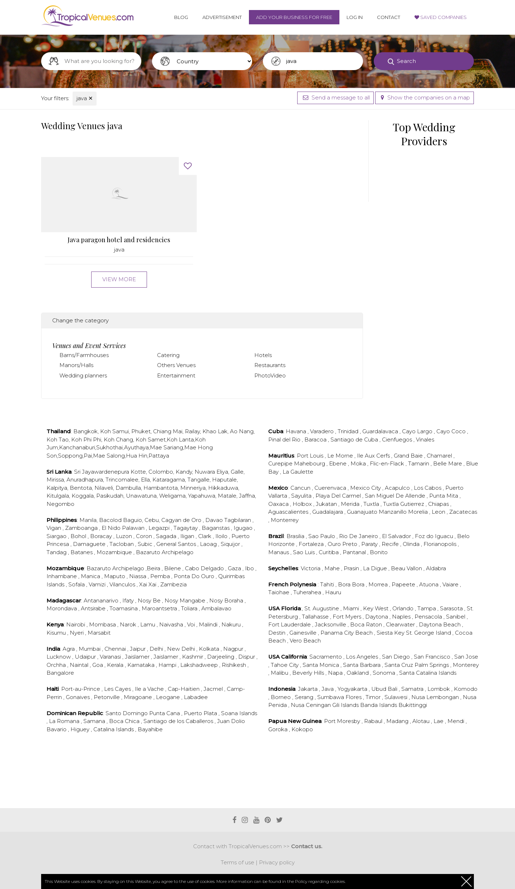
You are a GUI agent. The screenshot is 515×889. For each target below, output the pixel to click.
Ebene (338, 463)
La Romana (65, 721)
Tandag (57, 552)
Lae (439, 721)
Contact (388, 17)
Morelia (418, 511)
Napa (336, 672)
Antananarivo (102, 600)
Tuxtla (372, 503)
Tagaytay (186, 527)
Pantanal (355, 552)
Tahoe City (285, 664)
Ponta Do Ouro (195, 576)
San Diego (396, 656)
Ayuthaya (136, 447)
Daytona (377, 616)
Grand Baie (409, 455)
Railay (192, 431)
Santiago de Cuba (354, 439)
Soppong (70, 455)
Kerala (116, 664)
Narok (129, 624)
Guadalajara (328, 511)
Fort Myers (348, 616)
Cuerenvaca (331, 487)
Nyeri (77, 632)
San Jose (466, 656)
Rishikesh (234, 664)
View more (119, 279)
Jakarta (308, 688)
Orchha (56, 664)
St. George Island (429, 632)
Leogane (168, 697)
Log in (355, 17)
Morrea (378, 584)
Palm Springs (432, 664)
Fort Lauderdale (290, 624)
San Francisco (433, 656)
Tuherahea (308, 592)
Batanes (82, 552)
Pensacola (429, 616)
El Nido (112, 527)
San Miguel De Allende (396, 495)
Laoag (209, 544)
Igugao (244, 527)
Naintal (80, 664)
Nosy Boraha (227, 600)
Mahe (332, 568)
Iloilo (222, 536)
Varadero (322, 431)
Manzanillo (393, 511)
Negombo (60, 503)
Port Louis (311, 455)
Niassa (138, 576)
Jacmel (213, 688)
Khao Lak (214, 431)
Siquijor (231, 544)
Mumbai (90, 648)
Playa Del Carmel (338, 495)
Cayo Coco (451, 431)
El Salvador (397, 536)
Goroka (278, 729)
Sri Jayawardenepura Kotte (110, 471)
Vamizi (98, 584)
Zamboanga (82, 527)
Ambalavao (216, 608)
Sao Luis (304, 552)
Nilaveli (103, 487)
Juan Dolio (231, 721)
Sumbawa (331, 697)
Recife (391, 544)
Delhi (157, 648)
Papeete (404, 584)
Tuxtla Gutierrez (404, 503)
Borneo (281, 697)
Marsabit (99, 632)
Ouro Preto (343, 544)
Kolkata (210, 648)
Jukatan (327, 503)
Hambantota (160, 487)
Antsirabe (94, 608)
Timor (374, 697)
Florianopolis (440, 544)
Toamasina (124, 608)
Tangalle (198, 479)
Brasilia (296, 536)
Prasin (352, 568)
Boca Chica (125, 721)
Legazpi (159, 527)
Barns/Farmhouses (84, 355)
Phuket (141, 431)
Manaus (279, 552)
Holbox (303, 503)
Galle (237, 471)
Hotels (263, 355)
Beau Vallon (407, 568)
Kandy (184, 471)
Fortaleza (312, 544)
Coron (144, 536)
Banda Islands (379, 705)
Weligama (172, 495)
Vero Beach (305, 640)
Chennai (115, 648)
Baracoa (316, 439)
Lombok (439, 688)
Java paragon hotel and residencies (119, 240)
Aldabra (436, 568)
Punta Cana (165, 713)
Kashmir (193, 656)
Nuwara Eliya (211, 471)
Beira (154, 568)
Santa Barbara (362, 664)
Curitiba (329, 552)
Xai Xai (148, 584)
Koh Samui (114, 431)
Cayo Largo (418, 431)
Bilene (173, 568)
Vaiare (451, 584)
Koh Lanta (180, 439)
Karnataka (141, 664)
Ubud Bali (385, 688)
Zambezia (173, 584)
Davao (214, 520)
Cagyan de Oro (182, 520)
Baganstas (216, 527)
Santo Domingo (127, 713)
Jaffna (247, 495)
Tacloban (122, 544)
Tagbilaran (238, 520)
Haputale (224, 479)
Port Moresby (343, 721)
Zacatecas (463, 511)
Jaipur (138, 648)
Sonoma (385, 672)
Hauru (333, 592)
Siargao (57, 536)
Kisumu (56, 632)
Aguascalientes (289, 511)
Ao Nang (242, 431)
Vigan (54, 527)
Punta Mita (444, 495)
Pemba (160, 576)
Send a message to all (335, 97)
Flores (354, 697)
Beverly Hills (308, 672)
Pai (88, 455)
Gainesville (303, 632)
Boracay (101, 536)
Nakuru (231, 624)
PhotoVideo (270, 375)
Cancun (301, 487)
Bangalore (60, 672)
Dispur (247, 656)
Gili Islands (346, 705)
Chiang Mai (167, 431)
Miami (351, 608)
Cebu (151, 520)
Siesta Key (391, 632)
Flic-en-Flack (388, 463)
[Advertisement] (202, 779)
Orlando (403, 608)
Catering (168, 355)
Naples (402, 616)
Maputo (115, 576)
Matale (227, 495)
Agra (69, 648)
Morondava (62, 608)
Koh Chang (118, 439)
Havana (297, 431)
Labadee (196, 697)
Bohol (79, 536)
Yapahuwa (201, 495)
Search (406, 61)
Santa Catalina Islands (427, 672)
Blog (181, 17)
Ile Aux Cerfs (374, 455)
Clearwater (401, 624)
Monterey (466, 664)
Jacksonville (331, 624)
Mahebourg (310, 463)
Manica (91, 576)
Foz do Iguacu (435, 536)
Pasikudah (109, 495)
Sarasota (452, 608)
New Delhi (181, 648)
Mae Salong (109, 455)
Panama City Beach (347, 632)
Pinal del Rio (285, 439)
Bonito (379, 552)
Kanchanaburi (77, 447)
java (84, 98)
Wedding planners (83, 375)
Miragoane (138, 697)
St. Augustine (322, 608)
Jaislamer (138, 656)
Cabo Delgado (205, 568)
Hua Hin (136, 455)
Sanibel (456, 616)
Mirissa (55, 479)
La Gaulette (298, 471)
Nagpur (234, 648)
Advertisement (222, 17)
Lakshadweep (199, 664)
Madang (398, 721)
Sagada (167, 536)
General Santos (176, 544)
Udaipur (86, 656)
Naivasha (172, 624)
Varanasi (111, 656)
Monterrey (285, 520)
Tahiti (327, 584)
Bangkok (85, 431)
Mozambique (115, 552)
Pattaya (158, 455)
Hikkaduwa (223, 487)
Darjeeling (221, 656)
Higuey (80, 729)
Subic (146, 544)
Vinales (425, 439)
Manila (88, 520)
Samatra (413, 688)
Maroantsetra (160, 608)
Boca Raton (366, 624)
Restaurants (269, 365)
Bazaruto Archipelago (164, 552)
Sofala (77, 584)
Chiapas (439, 503)
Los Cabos (428, 487)
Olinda (412, 544)
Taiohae (279, 592)
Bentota (81, 487)
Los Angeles (362, 656)
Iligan (188, 536)
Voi (191, 624)
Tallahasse (316, 616)
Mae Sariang (166, 447)
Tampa (427, 608)
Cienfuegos (397, 439)
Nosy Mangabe (186, 600)
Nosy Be (150, 600)
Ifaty (128, 600)
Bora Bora (352, 584)
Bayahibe (150, 729)
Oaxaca (279, 503)
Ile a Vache (150, 688)
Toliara (190, 608)
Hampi (168, 664)
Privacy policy (277, 862)
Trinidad (349, 431)
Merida (351, 503)
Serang (305, 697)
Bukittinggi (412, 705)
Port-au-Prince (81, 688)
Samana (95, 721)
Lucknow (59, 656)
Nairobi (76, 624)
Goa (98, 664)
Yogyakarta (353, 688)
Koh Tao (57, 439)
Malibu (280, 672)
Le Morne (340, 455)
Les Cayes (118, 688)
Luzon (124, 536)
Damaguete (90, 544)
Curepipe (281, 463)
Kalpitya (56, 487)
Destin (277, 632)
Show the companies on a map (424, 97)
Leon (439, 511)
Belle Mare (448, 463)
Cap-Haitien (184, 688)
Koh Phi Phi (86, 439)
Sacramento (326, 656)
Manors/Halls (76, 365)
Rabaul (374, 721)
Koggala (83, 495)
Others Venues (176, 365)
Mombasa (103, 624)
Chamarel (440, 455)
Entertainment (176, 375)
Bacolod (110, 520)
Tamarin (419, 463)
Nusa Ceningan (311, 705)
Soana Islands (239, 713)
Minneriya (193, 487)
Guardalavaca (380, 431)
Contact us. (306, 846)
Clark (205, 536)
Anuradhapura (85, 479)
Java (328, 688)
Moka (358, 463)
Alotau (421, 721)
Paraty (370, 544)
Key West (376, 608)
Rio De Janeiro (359, 536)
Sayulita (302, 495)
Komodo (465, 688)
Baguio (132, 520)
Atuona (429, 584)
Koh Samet (151, 439)
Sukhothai (109, 447)
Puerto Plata (201, 713)
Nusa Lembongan (435, 697)
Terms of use (237, 862)
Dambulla (128, 487)
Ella (145, 479)
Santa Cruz (399, 664)
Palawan (134, 527)
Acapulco (398, 487)
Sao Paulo (322, 536)
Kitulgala (57, 495)
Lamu (148, 624)
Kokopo (302, 729)
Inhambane (62, 576)
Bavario (57, 729)
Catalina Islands (114, 729)
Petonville (107, 697)
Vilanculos (123, 584)
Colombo (160, 471)
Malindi (209, 624)
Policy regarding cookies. (320, 881)
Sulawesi (396, 697)
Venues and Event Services (89, 345)
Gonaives (78, 697)
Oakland (358, 672)
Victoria (311, 568)
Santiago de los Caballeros (179, 721)
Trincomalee (122, 479)
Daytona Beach (440, 624)
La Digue (375, 568)
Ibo (250, 568)
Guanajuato (363, 511)
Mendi (456, 721)
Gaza (235, 568)
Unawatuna (141, 495)
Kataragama (168, 479)
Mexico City (366, 487)
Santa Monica (321, 664)
